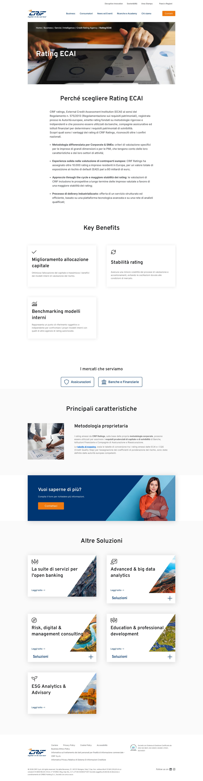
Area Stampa (147, 3)
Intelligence (69, 27)
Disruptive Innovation (114, 3)
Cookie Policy (86, 745)
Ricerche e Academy (127, 13)
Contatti (169, 13)
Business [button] (70, 13)
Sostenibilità (132, 3)
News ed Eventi (105, 13)
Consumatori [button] (86, 13)
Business (48, 27)
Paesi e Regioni (165, 3)
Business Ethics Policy (60, 749)
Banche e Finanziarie (120, 382)
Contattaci (51, 505)
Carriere (54, 745)
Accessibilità (102, 745)
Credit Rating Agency (87, 27)
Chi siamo (146, 13)
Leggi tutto (37, 590)
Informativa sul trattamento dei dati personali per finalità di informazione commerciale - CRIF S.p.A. (88, 754)
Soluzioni (119, 598)
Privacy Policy (69, 745)
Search (157, 13)
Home (39, 27)
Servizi (58, 27)
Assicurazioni (77, 382)
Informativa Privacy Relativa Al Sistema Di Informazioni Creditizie (78, 760)
